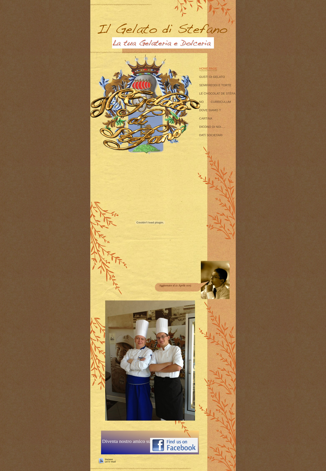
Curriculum (221, 101)
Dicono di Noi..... (212, 126)
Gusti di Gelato (212, 76)
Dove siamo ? (210, 110)
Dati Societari (210, 135)
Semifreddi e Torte (215, 85)
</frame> (150, 427)
